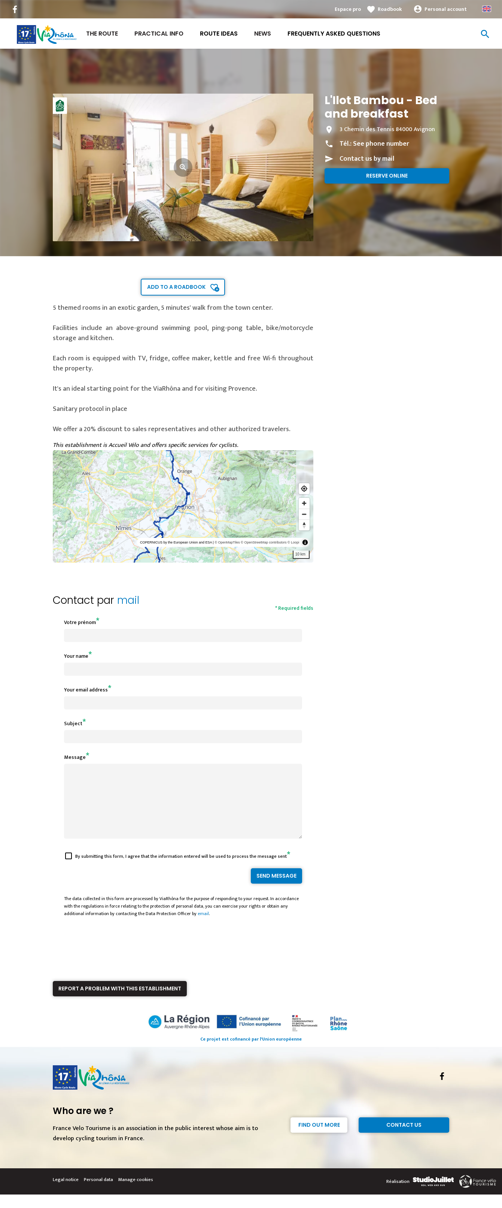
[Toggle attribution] (305, 542)
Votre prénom (80, 622)
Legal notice (66, 1193)
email (203, 927)
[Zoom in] (304, 503)
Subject (73, 723)
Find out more (319, 1138)
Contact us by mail (367, 158)
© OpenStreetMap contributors (263, 542)
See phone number (381, 143)
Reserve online (387, 175)
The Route (102, 33)
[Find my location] (304, 488)
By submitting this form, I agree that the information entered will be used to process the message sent (181, 870)
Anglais (487, 9)
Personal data (98, 1193)
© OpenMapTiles (227, 542)
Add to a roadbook (176, 287)
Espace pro (348, 9)
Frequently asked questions (333, 33)
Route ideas (219, 33)
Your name (76, 656)
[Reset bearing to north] (304, 525)
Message (75, 757)
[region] (183, 506)
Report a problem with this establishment (119, 1002)
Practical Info (158, 33)
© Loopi (293, 542)
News (262, 33)
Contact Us (404, 1138)
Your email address (86, 689)
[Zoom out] (304, 514)
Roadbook (390, 9)
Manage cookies (135, 1193)
